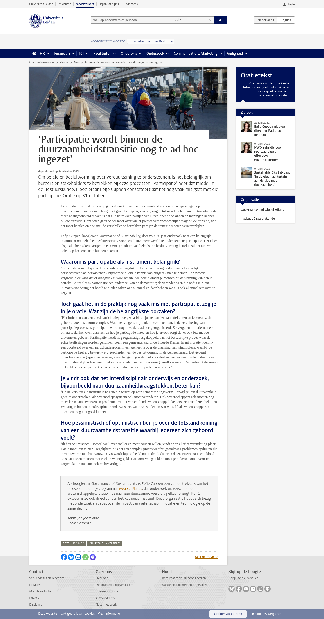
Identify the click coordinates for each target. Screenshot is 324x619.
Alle (178, 20)
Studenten (64, 4)
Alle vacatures (105, 598)
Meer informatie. (109, 614)
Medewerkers (85, 4)
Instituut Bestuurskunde (258, 218)
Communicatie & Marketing (196, 53)
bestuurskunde (73, 543)
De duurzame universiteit (113, 585)
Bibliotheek (131, 4)
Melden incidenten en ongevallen (185, 585)
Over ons (102, 578)
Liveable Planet (129, 488)
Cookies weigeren (268, 614)
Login (291, 4)
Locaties (34, 585)
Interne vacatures (108, 591)
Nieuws (63, 62)
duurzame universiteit (104, 543)
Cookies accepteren (228, 614)
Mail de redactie (206, 557)
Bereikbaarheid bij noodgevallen (184, 578)
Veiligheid (235, 53)
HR (42, 53)
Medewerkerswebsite (41, 62)
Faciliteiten (102, 53)
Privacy (34, 598)
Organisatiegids (109, 4)
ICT (81, 53)
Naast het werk (106, 605)
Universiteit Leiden (41, 4)
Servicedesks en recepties (46, 578)
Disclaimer (36, 605)
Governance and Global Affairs (262, 210)
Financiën (62, 53)
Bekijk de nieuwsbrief (243, 578)
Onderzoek (155, 53)
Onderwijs (129, 53)
